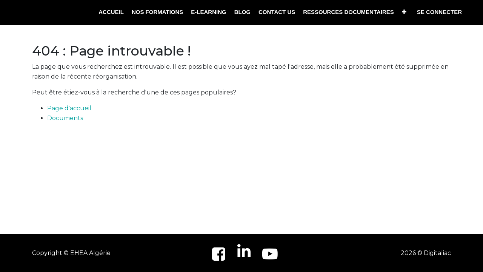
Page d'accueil (69, 108)
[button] (404, 12)
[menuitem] (111, 12)
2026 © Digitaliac (426, 253)
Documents (65, 118)
